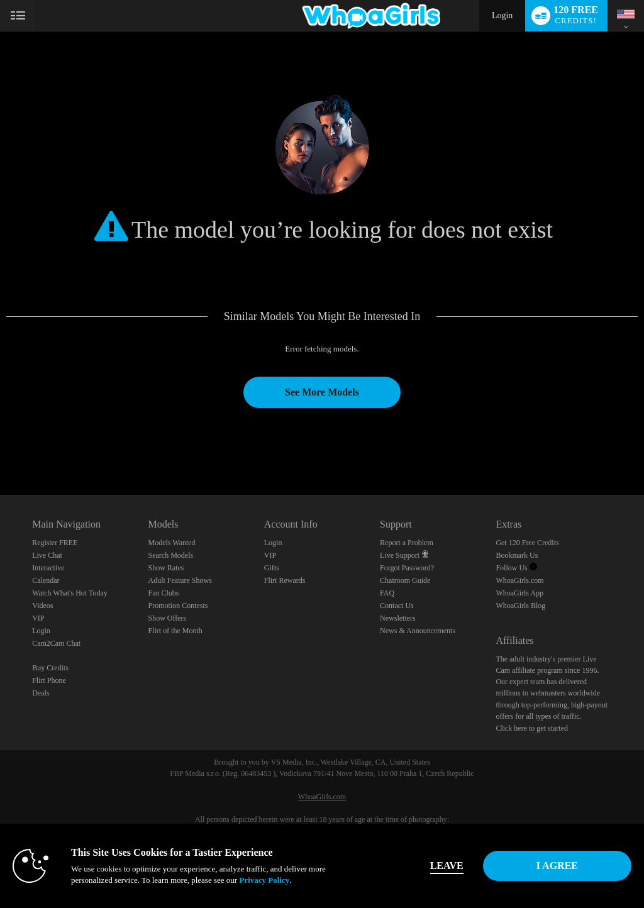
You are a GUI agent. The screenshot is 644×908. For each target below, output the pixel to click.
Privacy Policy (264, 880)
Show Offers (167, 618)
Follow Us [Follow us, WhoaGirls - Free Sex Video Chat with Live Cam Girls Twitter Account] (516, 567)
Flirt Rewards (285, 580)
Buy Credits (50, 667)
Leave (447, 865)
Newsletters (398, 618)
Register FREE (54, 542)
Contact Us (397, 605)
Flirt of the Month (175, 630)
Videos (42, 605)
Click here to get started (532, 728)
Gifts (271, 567)
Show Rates (166, 567)
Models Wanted (171, 542)
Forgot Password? (407, 567)
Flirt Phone (49, 680)
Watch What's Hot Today (70, 593)
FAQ (387, 593)
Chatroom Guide (405, 580)
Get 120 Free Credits (527, 542)
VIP (38, 618)
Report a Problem (406, 542)
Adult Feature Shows (179, 580)
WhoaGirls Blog (520, 605)
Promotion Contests (178, 605)
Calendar (45, 580)
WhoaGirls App (519, 593)
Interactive (48, 567)
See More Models (322, 392)
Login (502, 15)
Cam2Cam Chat (56, 643)
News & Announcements (417, 630)
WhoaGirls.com (519, 580)
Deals (40, 693)
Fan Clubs (163, 593)
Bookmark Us (517, 555)
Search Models (170, 555)
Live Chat (47, 555)
